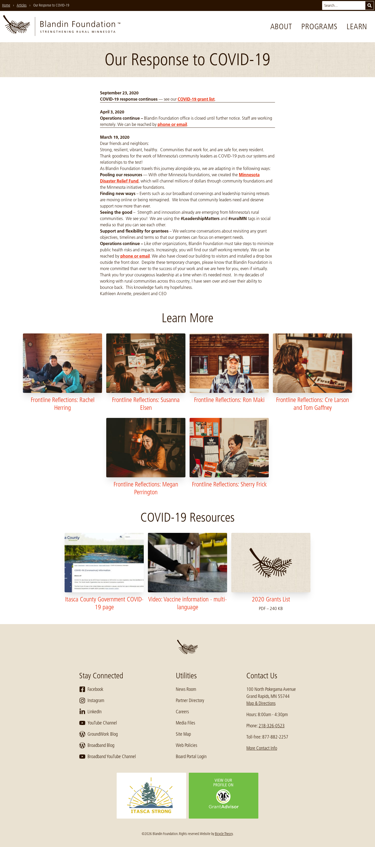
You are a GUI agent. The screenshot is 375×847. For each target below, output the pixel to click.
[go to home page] (61, 26)
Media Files (185, 723)
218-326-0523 (272, 726)
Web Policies (186, 745)
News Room (186, 689)
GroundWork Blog (98, 734)
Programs (319, 26)
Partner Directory (190, 700)
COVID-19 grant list (196, 99)
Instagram (91, 700)
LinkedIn (90, 712)
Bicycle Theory (224, 833)
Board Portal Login (191, 756)
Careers (182, 712)
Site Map (183, 734)
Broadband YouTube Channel (107, 756)
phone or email (172, 124)
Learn (357, 26)
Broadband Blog (96, 745)
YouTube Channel (98, 723)
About (281, 26)
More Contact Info (261, 748)
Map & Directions (261, 703)
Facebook (91, 689)
